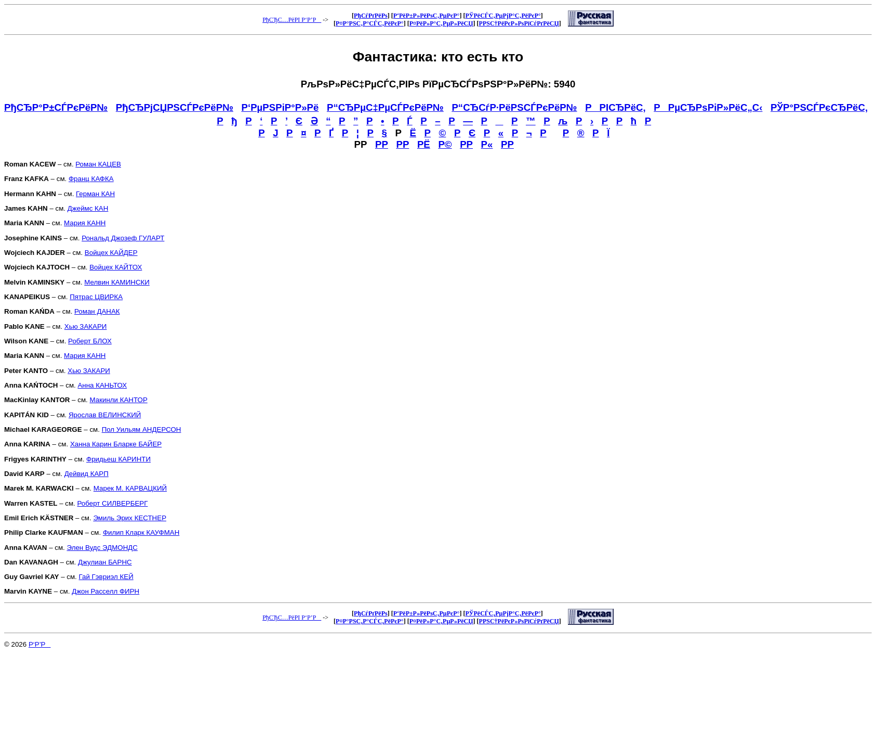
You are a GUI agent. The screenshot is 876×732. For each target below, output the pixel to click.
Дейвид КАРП (86, 474)
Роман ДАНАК (97, 311)
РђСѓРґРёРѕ (371, 15)
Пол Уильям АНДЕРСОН (141, 429)
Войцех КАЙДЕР (111, 252)
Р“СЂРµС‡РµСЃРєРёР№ (385, 107)
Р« (487, 144)
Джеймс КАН (88, 208)
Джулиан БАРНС (105, 562)
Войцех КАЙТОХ (115, 267)
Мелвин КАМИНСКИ (117, 282)
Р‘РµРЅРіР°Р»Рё (280, 107)
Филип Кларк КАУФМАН (141, 532)
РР (381, 144)
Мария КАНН (84, 223)
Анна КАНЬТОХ (102, 385)
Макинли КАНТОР (118, 400)
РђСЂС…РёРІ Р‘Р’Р (291, 19)
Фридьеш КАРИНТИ (118, 459)
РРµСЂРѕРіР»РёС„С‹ (708, 107)
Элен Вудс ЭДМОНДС (102, 547)
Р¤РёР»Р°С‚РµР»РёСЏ (441, 23)
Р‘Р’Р (40, 644)
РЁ (423, 144)
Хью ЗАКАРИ (85, 326)
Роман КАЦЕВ (98, 164)
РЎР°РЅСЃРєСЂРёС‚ (819, 107)
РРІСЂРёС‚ (615, 107)
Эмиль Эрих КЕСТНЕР (129, 518)
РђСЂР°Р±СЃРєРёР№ (56, 107)
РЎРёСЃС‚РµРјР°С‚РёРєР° (502, 15)
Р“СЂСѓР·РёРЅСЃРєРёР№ (514, 107)
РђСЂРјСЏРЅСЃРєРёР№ (174, 107)
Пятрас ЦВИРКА (96, 297)
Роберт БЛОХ (90, 341)
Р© (445, 144)
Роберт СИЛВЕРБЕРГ (112, 503)
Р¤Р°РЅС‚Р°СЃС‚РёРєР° (370, 23)
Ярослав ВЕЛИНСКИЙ (105, 415)
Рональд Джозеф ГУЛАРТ (123, 238)
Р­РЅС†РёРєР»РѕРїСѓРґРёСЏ (519, 23)
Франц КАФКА (91, 179)
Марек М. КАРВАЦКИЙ (130, 488)
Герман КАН (95, 194)
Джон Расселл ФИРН (105, 591)
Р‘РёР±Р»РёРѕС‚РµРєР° (426, 15)
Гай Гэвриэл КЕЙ (106, 577)
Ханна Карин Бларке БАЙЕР (116, 444)
